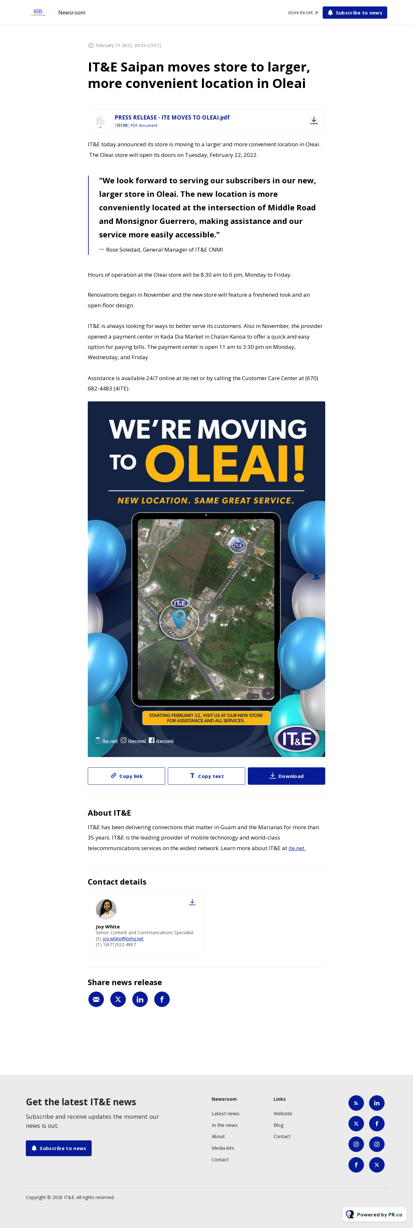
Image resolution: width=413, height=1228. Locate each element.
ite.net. (297, 848)
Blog (279, 1125)
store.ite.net (300, 12)
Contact (220, 1159)
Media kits (223, 1148)
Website (283, 1113)
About (218, 1136)
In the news (225, 1125)
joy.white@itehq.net (123, 938)
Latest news (225, 1113)
